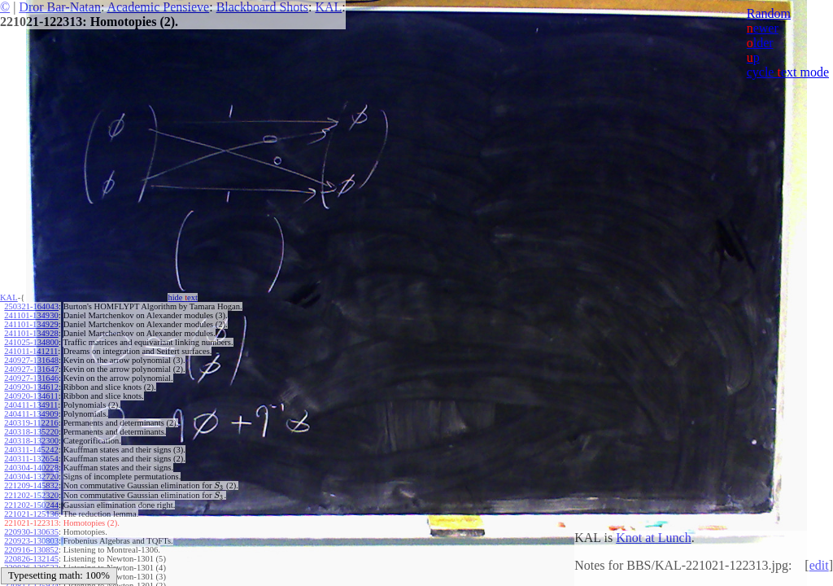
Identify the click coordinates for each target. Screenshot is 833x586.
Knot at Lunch (653, 537)
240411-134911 (31, 404)
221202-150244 (31, 505)
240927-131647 (31, 369)
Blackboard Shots (262, 7)
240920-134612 (31, 387)
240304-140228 (31, 467)
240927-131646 (31, 378)
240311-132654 (31, 458)
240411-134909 (31, 413)
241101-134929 (31, 324)
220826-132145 (31, 558)
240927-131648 (31, 360)
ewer (762, 28)
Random (769, 13)
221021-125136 (31, 513)
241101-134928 (31, 333)
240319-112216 (31, 422)
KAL (328, 7)
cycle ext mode (788, 72)
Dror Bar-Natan (60, 7)
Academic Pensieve (158, 7)
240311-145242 (31, 449)
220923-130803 (31, 540)
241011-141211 (31, 351)
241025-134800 (31, 342)
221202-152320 (31, 495)
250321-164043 (31, 306)
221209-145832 (31, 485)
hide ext (183, 297)
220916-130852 (31, 549)
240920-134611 (31, 395)
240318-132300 (31, 440)
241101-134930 (31, 315)
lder (760, 43)
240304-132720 (31, 476)
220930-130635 (31, 531)
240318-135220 (31, 431)
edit (819, 565)
